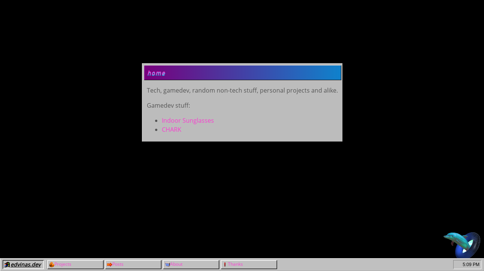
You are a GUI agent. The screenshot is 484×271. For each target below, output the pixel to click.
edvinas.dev (26, 264)
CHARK (171, 129)
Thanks (235, 264)
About (176, 264)
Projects (62, 264)
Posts (118, 264)
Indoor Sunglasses (188, 120)
